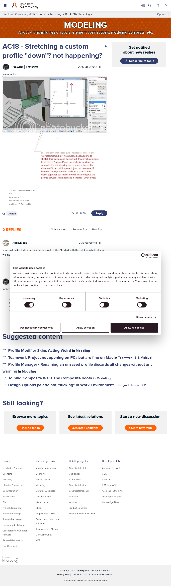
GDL (104, 473)
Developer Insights (112, 496)
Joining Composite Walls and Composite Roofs (50, 378)
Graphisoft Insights (78, 468)
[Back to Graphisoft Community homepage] (25, 5)
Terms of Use (80, 574)
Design (12, 213)
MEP (38, 540)
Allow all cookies (134, 327)
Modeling (83, 350)
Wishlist (73, 502)
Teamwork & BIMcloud (135, 357)
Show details (144, 317)
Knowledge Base (46, 461)
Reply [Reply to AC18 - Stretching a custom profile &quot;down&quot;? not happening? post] (99, 213)
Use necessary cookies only (36, 327)
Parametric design (12, 513)
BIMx (5, 502)
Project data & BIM (132, 385)
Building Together (79, 461)
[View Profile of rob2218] (18, 67)
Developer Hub (111, 461)
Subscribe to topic (141, 61)
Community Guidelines (101, 574)
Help (158, 5)
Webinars (73, 496)
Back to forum (30, 428)
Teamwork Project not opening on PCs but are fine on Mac (60, 357)
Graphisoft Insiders (79, 485)
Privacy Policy (64, 574)
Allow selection (85, 327)
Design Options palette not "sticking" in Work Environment (61, 385)
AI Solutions (75, 479)
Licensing (7, 473)
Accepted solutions (85, 428)
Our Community (11, 546)
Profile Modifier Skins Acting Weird (39, 350)
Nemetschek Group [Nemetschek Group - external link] (98, 580)
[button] (73, 213)
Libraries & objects (12, 485)
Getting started (43, 479)
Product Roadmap (78, 508)
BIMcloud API (109, 485)
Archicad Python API (112, 490)
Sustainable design (12, 519)
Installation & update (13, 468)
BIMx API (106, 479)
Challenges (74, 473)
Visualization (9, 496)
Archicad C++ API (111, 468)
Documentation (10, 490)
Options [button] (161, 14)
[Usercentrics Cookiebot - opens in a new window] (143, 255)
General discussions (13, 540)
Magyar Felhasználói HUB (82, 513)
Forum (6, 461)
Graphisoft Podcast (79, 490)
